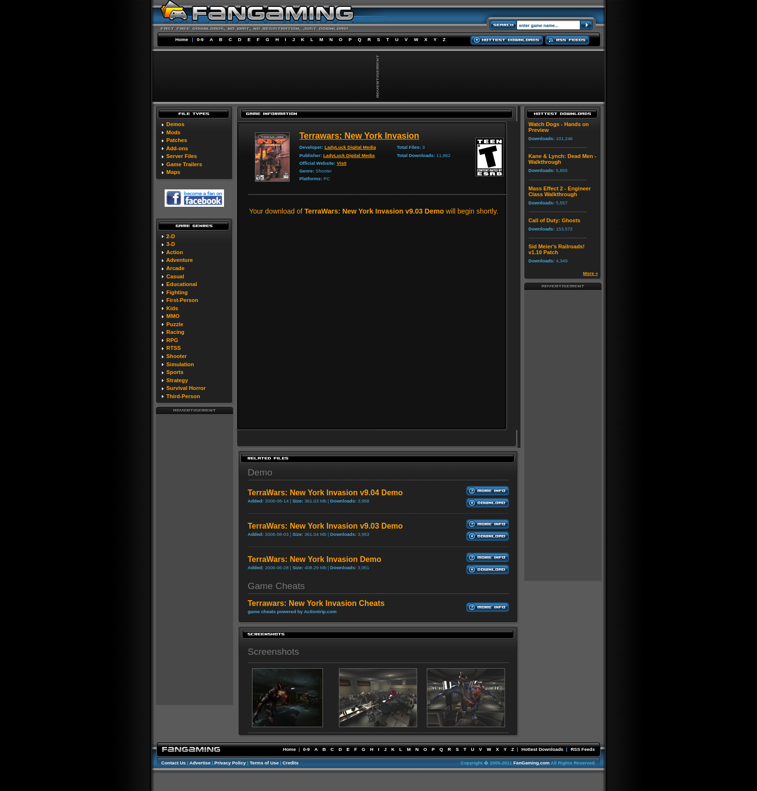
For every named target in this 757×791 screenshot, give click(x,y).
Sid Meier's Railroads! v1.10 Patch (557, 249)
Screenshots (273, 652)
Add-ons (177, 148)
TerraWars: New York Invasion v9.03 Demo (325, 526)
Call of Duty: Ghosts (555, 220)
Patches (177, 140)
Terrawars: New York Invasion (359, 136)
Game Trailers (184, 164)
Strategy (177, 380)
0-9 (200, 39)
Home (181, 39)
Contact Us (173, 762)
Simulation (180, 364)
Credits (290, 762)
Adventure (179, 260)
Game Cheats (276, 586)
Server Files (182, 156)
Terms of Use (264, 762)
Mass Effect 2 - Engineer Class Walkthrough (560, 191)
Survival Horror (186, 388)
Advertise (199, 762)
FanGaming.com (531, 762)
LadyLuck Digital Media (350, 147)
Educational (182, 284)
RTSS (174, 348)
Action (174, 252)
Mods (174, 132)
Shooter (177, 356)
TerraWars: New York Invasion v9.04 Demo (325, 493)
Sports (175, 372)
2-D (171, 236)
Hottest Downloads (542, 749)
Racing (175, 332)
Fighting (177, 292)
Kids (172, 308)
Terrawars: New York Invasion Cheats (316, 603)
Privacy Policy (230, 762)
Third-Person (183, 396)
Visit (342, 163)
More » (590, 273)
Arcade (175, 268)
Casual (175, 276)
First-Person (182, 300)
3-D (171, 244)
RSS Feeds (583, 749)
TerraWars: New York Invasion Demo (314, 559)
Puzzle (175, 324)
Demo (260, 472)
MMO (173, 316)
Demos (175, 124)
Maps (174, 172)
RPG (172, 340)
